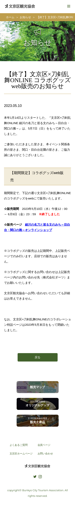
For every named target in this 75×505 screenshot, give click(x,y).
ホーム (10, 17)
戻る (38, 357)
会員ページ (44, 444)
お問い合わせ (45, 453)
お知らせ (25, 17)
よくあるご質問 (19, 444)
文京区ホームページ (21, 453)
